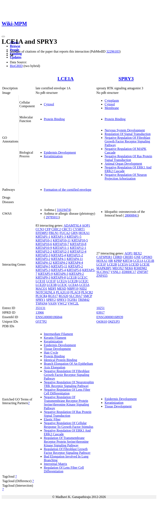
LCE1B (72, 277)
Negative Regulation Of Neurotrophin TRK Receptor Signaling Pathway (69, 384)
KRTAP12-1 (78, 248)
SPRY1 (40, 299)
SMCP (87, 296)
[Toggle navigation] (3, 36)
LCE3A (123, 264)
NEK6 (128, 268)
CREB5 (128, 257)
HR (110, 260)
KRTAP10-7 (61, 244)
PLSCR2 (87, 292)
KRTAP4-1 (58, 259)
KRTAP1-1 (43, 236)
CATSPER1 (104, 257)
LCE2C (84, 281)
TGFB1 (72, 299)
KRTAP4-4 (75, 262)
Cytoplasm (112, 100)
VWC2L (73, 303)
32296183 (113, 51)
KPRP (118, 260)
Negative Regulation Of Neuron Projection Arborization (126, 176)
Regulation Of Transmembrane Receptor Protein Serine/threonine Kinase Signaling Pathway (66, 441)
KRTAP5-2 (75, 266)
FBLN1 (54, 233)
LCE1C (83, 277)
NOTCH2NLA (45, 292)
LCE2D (41, 285)
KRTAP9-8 (58, 277)
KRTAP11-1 (61, 248)
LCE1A (65, 78)
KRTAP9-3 (43, 277)
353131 (40, 308)
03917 (100, 312)
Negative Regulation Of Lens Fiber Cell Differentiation (67, 391)
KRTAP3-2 (43, 259)
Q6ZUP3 (114, 321)
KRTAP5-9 (45, 273)
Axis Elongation (54, 367)
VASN (52, 303)
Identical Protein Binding (60, 360)
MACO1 (41, 288)
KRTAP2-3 (43, 255)
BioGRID (16, 66)
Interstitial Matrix (55, 464)
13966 (40, 312)
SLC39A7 (75, 296)
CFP (48, 229)
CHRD (117, 257)
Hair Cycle (51, 352)
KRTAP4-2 (60, 262)
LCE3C (63, 285)
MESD (61, 288)
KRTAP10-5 (79, 240)
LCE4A (73, 285)
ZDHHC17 (129, 272)
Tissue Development (57, 349)
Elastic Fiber (52, 419)
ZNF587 (142, 272)
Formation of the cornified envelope (67, 189)
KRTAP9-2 (76, 273)
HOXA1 (84, 233)
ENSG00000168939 (109, 317)
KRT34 (127, 260)
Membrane (112, 108)
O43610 (101, 321)
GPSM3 (147, 257)
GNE (137, 257)
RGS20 (63, 296)
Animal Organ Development (123, 163)
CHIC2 (56, 229)
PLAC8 (75, 292)
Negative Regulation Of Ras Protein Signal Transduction (128, 158)
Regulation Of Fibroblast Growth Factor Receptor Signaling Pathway (67, 450)
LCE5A (84, 285)
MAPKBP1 (104, 268)
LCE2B (73, 281)
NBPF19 (72, 288)
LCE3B (52, 285)
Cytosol (49, 104)
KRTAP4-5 (43, 266)
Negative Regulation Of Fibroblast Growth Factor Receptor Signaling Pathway (127, 141)
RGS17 (53, 296)
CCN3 (40, 229)
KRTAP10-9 (44, 248)
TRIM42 (83, 299)
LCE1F (51, 281)
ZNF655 (101, 275)
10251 (100, 308)
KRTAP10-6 (44, 244)
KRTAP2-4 (58, 255)
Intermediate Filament (58, 334)
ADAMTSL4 (72, 225)
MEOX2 (118, 268)
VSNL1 (115, 272)
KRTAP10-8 (78, 244)
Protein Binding (54, 119)
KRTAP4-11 (75, 259)
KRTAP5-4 (58, 270)
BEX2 (138, 253)
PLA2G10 (63, 292)
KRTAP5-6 (74, 270)
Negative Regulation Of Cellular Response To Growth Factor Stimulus (68, 424)
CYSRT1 (79, 229)
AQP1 (86, 225)
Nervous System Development (125, 130)
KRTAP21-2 (75, 255)
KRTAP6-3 (60, 273)
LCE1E (40, 281)
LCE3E (145, 264)
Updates (15, 57)
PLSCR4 (41, 296)
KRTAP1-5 (74, 236)
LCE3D (134, 264)
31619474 (63, 210)
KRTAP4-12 (44, 262)
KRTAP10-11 (62, 240)
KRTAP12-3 (61, 251)
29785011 (52, 217)
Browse (15, 46)
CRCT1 (67, 229)
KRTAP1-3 (58, 236)
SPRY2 (51, 299)
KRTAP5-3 (43, 270)
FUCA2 (64, 233)
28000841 (131, 215)
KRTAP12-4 (78, 251)
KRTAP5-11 (59, 266)
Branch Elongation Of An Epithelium (68, 363)
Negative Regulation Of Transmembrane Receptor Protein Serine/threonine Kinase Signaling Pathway (66, 402)
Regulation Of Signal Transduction (128, 134)
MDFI (52, 288)
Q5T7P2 (41, 321)
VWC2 (62, 303)
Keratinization (53, 156)
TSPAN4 (41, 303)
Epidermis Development (60, 152)
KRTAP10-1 (44, 240)
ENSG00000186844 (49, 317)
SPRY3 (126, 78)
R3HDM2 (140, 268)
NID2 (83, 288)
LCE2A (62, 281)
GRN (74, 233)
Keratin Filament (55, 337)
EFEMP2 (42, 233)
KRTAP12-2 (44, 251)
